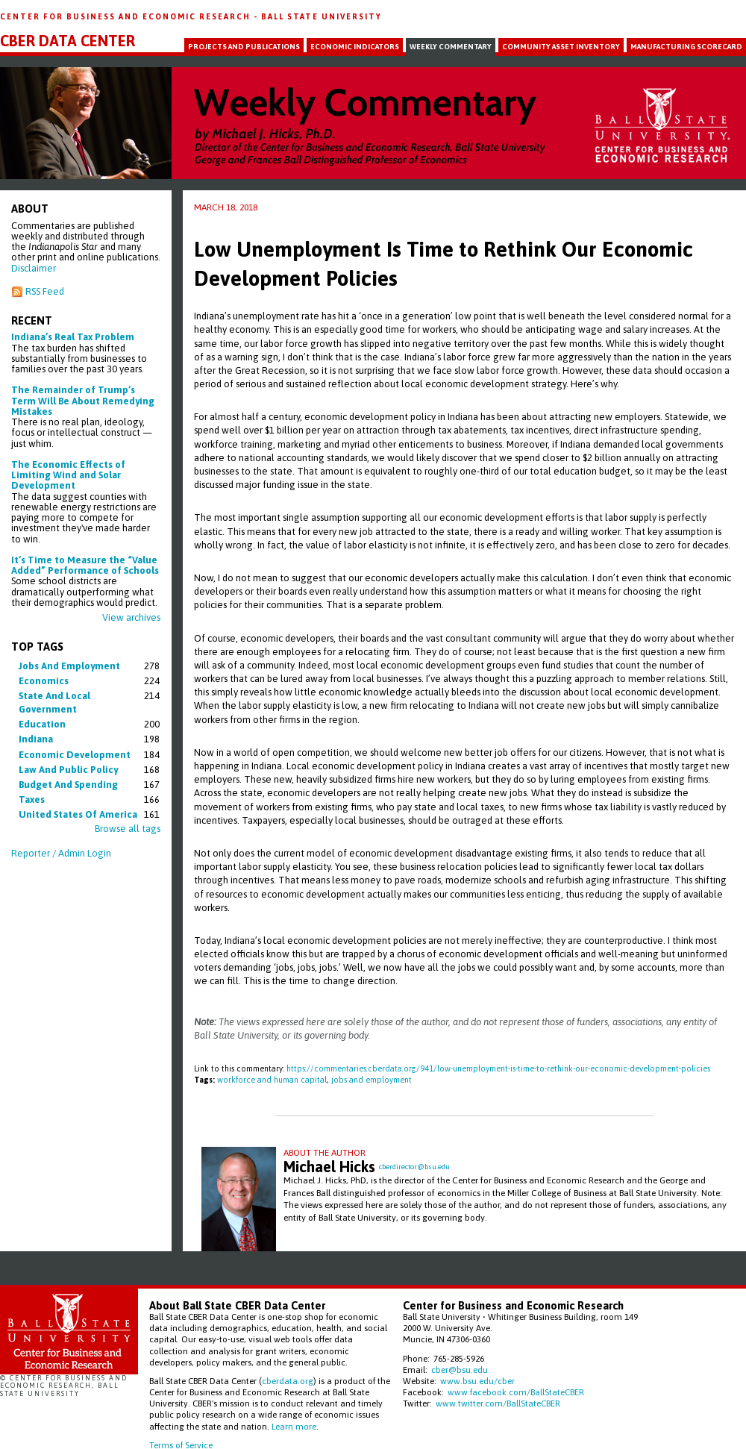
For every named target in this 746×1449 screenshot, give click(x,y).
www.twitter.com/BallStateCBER (498, 1403)
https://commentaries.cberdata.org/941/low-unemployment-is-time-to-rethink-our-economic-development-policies (498, 1068)
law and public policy (68, 769)
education (42, 724)
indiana (36, 739)
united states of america (78, 814)
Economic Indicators (354, 47)
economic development (75, 754)
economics (44, 680)
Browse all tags (127, 828)
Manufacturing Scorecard (686, 47)
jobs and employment (69, 666)
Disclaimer (33, 268)
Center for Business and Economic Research (127, 16)
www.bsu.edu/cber (477, 1381)
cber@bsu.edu (459, 1369)
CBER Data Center (67, 41)
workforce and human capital (272, 1079)
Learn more (294, 1426)
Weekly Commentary (451, 47)
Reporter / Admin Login (61, 853)
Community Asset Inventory (561, 47)
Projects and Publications (244, 47)
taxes (32, 799)
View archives (131, 617)
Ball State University (321, 16)
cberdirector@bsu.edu (414, 1166)
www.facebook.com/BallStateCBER (516, 1392)
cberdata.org (287, 1381)
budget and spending (68, 784)
